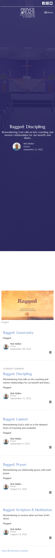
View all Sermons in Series (14, 550)
